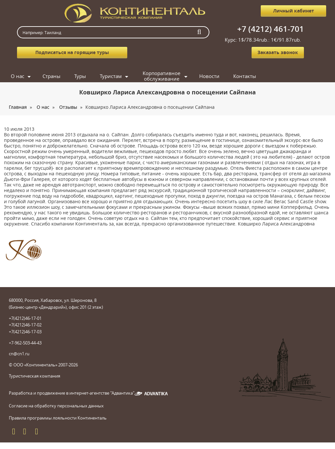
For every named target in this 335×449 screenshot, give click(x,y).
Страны (52, 76)
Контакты (244, 76)
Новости (209, 76)
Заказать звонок (277, 52)
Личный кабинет (293, 11)
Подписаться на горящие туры (72, 52)
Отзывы (68, 107)
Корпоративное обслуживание (161, 76)
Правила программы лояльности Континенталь (58, 418)
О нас (17, 76)
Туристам (111, 76)
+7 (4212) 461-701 (270, 29)
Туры (80, 76)
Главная (18, 107)
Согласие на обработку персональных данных (56, 406)
